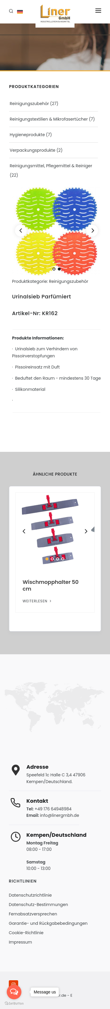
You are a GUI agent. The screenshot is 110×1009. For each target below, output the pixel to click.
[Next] (92, 230)
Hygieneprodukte (27, 135)
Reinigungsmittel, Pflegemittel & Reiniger (51, 166)
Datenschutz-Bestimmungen (38, 904)
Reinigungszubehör (29, 104)
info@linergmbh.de (59, 815)
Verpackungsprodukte (32, 150)
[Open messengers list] (14, 992)
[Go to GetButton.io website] (14, 1003)
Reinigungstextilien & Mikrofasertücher (49, 119)
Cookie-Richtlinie (26, 933)
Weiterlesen (38, 601)
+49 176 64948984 (53, 809)
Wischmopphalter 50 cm (51, 585)
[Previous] (21, 230)
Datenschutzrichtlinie (30, 895)
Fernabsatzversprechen (33, 914)
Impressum (20, 942)
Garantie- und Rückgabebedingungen (48, 923)
